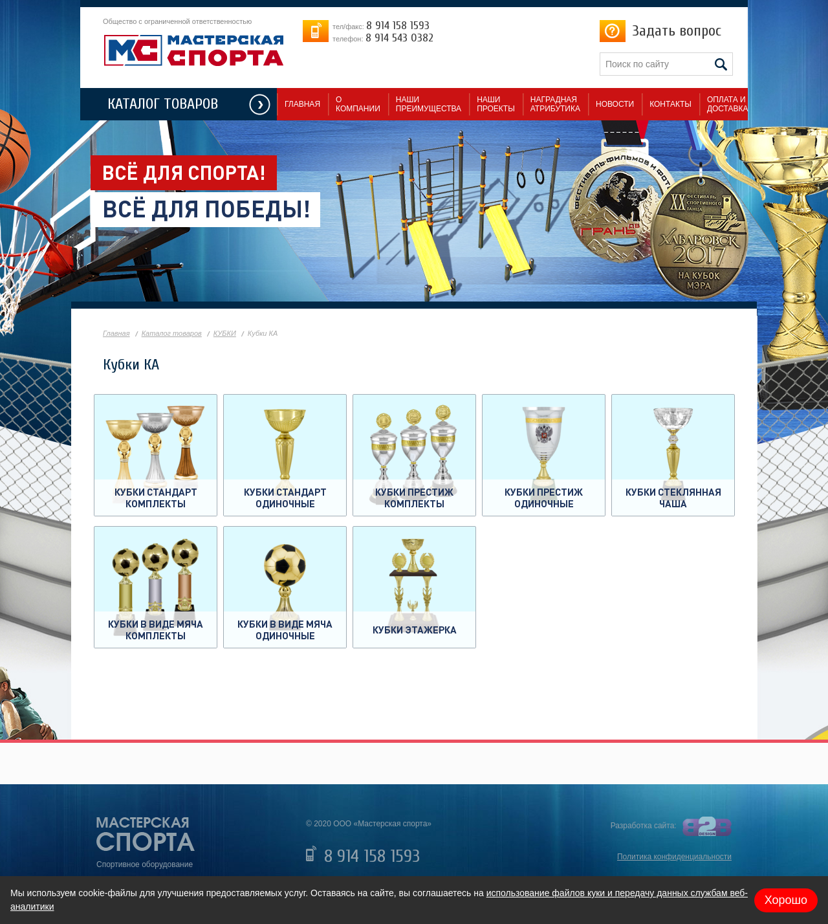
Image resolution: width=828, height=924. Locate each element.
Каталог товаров (172, 333)
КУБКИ (224, 333)
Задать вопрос (676, 30)
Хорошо (786, 900)
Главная (116, 333)
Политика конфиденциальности (674, 856)
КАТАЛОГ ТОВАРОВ (162, 104)
